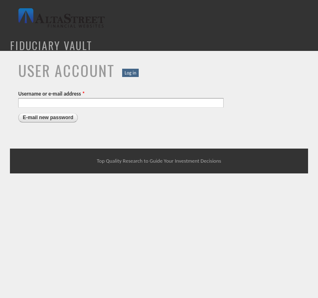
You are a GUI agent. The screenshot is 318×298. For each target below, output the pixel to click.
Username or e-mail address (51, 94)
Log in (130, 73)
